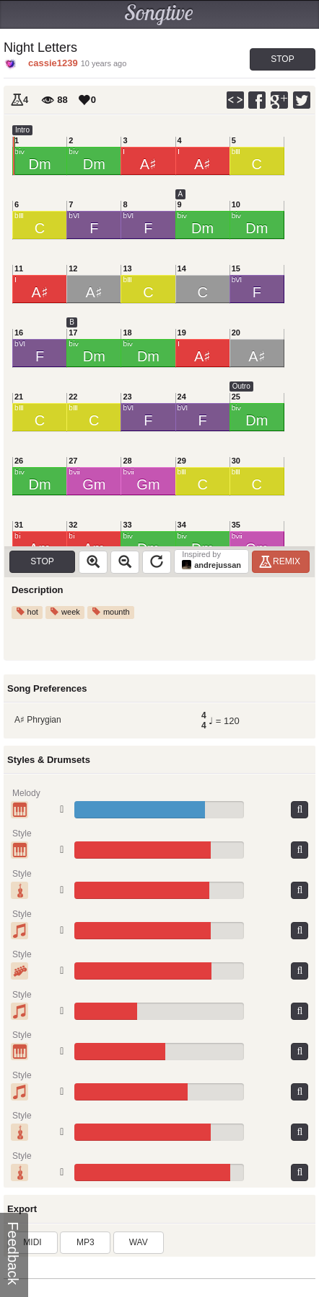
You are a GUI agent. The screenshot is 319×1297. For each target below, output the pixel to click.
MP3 (86, 1242)
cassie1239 (53, 63)
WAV (138, 1242)
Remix (281, 561)
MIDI (32, 1242)
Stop (282, 59)
